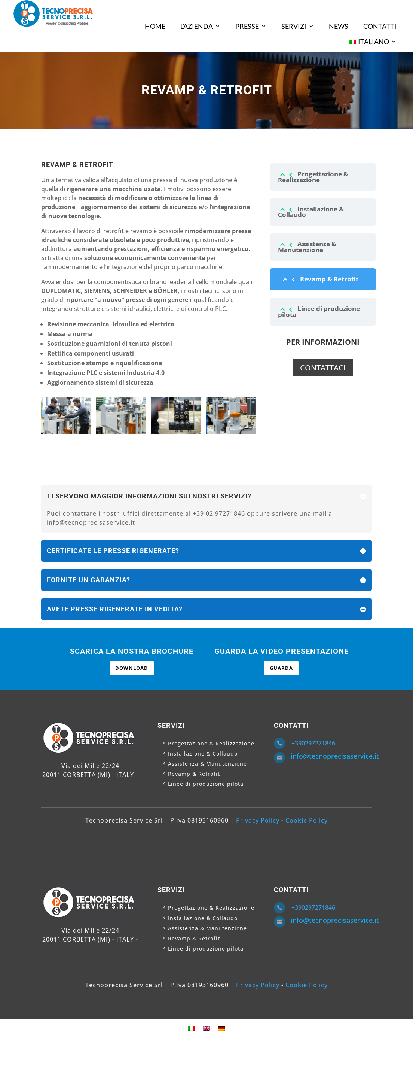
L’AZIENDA (196, 26)
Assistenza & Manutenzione (307, 246)
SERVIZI (293, 26)
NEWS (338, 26)
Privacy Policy (257, 820)
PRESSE (247, 26)
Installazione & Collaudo (311, 212)
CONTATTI (380, 26)
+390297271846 (313, 743)
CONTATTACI (323, 368)
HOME (155, 26)
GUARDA (281, 668)
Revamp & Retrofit (329, 279)
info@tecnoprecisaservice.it (335, 755)
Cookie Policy (306, 820)
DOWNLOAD (131, 668)
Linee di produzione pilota (319, 311)
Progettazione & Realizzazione (313, 177)
